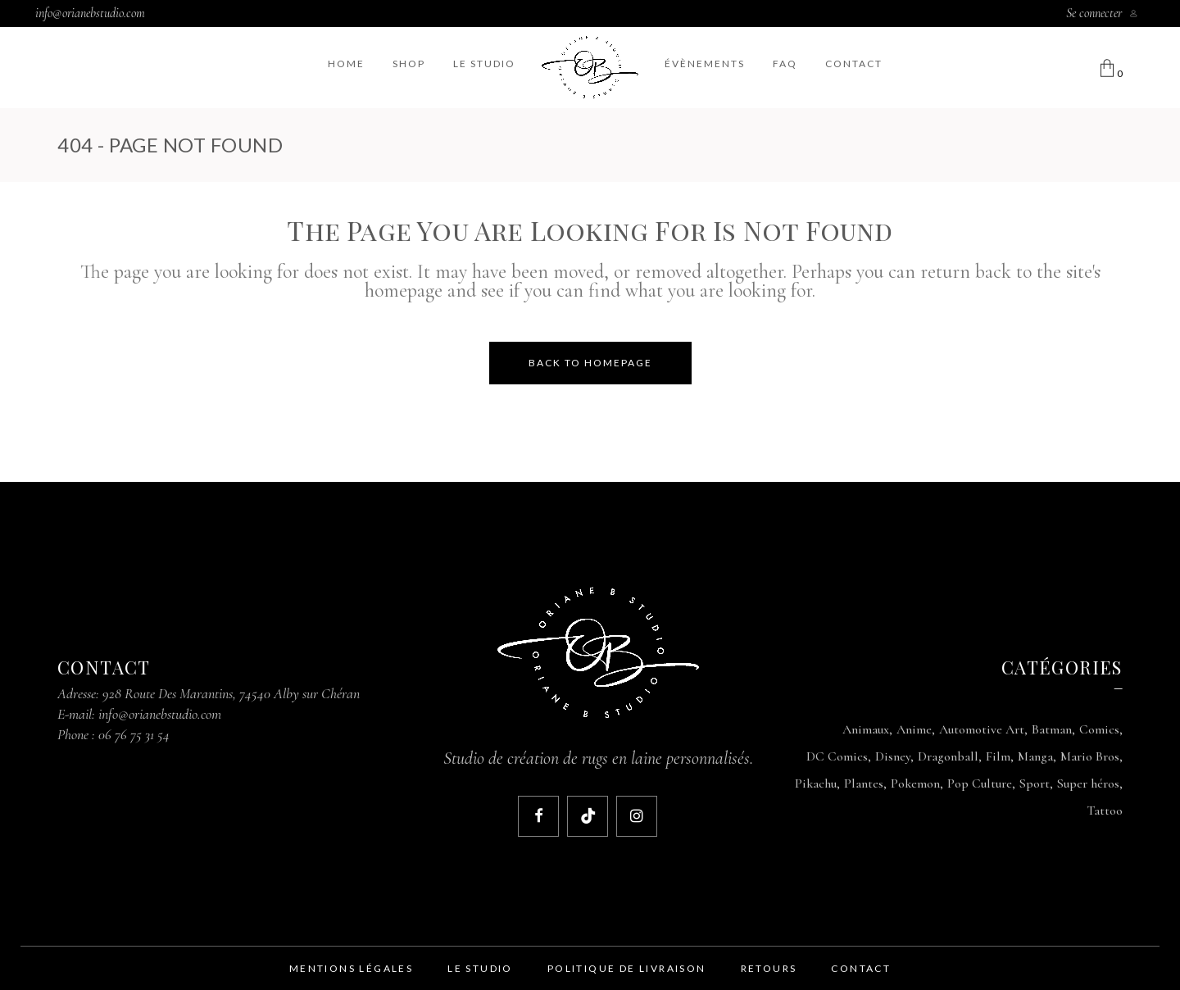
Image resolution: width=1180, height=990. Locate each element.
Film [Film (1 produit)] (998, 756)
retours (769, 968)
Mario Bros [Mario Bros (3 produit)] (1089, 756)
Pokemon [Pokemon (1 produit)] (915, 783)
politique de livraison (626, 968)
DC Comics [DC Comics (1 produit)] (837, 756)
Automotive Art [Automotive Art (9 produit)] (981, 729)
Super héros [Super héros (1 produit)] (1088, 783)
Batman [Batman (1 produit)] (1052, 729)
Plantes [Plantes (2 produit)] (863, 783)
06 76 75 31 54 (134, 734)
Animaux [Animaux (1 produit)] (865, 729)
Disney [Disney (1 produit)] (892, 756)
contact (861, 968)
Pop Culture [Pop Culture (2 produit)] (979, 783)
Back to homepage (590, 362)
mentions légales (351, 968)
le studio (480, 968)
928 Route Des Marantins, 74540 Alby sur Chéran (231, 693)
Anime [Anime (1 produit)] (914, 729)
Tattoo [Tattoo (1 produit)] (1105, 810)
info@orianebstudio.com (90, 13)
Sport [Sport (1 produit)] (1034, 783)
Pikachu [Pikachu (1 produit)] (816, 783)
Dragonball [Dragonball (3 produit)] (948, 756)
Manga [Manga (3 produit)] (1035, 756)
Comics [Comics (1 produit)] (1099, 729)
